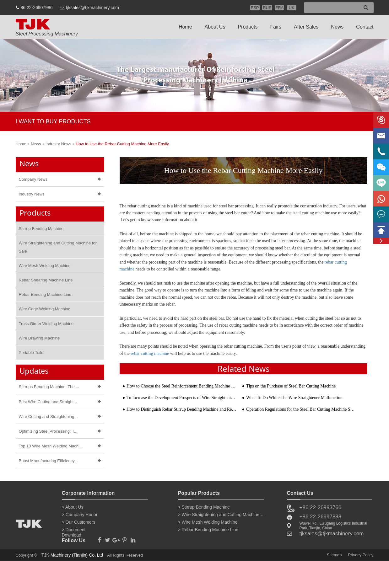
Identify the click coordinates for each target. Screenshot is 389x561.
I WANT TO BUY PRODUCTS (53, 121)
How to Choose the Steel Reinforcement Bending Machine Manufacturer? (181, 386)
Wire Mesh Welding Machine (45, 265)
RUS (267, 7)
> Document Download (74, 531)
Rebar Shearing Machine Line (46, 280)
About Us (215, 26)
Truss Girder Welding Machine (46, 323)
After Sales (306, 26)
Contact (364, 26)
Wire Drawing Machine (39, 338)
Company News (33, 179)
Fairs (276, 26)
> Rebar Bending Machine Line (208, 529)
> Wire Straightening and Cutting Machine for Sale (222, 514)
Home (185, 26)
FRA (279, 7)
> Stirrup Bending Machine (204, 507)
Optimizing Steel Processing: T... (48, 431)
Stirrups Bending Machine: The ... (49, 386)
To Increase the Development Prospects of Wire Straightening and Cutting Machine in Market (181, 397)
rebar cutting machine (150, 353)
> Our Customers (78, 522)
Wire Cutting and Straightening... (48, 416)
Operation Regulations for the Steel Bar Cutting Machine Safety (301, 409)
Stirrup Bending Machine (41, 228)
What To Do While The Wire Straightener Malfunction (294, 397)
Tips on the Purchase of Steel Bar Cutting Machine (291, 386)
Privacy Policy (361, 555)
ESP (255, 7)
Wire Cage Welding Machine (45, 309)
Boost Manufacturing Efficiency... (48, 460)
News (337, 26)
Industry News (58, 144)
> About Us (73, 507)
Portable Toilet (32, 352)
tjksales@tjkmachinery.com (92, 7)
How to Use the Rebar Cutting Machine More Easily (122, 144)
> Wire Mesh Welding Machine (208, 522)
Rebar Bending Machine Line (45, 294)
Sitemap (334, 555)
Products (247, 26)
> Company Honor (80, 514)
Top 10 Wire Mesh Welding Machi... (51, 446)
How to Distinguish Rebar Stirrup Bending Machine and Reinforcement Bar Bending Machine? (181, 409)
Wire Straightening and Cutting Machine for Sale (58, 247)
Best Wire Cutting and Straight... (48, 401)
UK (291, 7)
